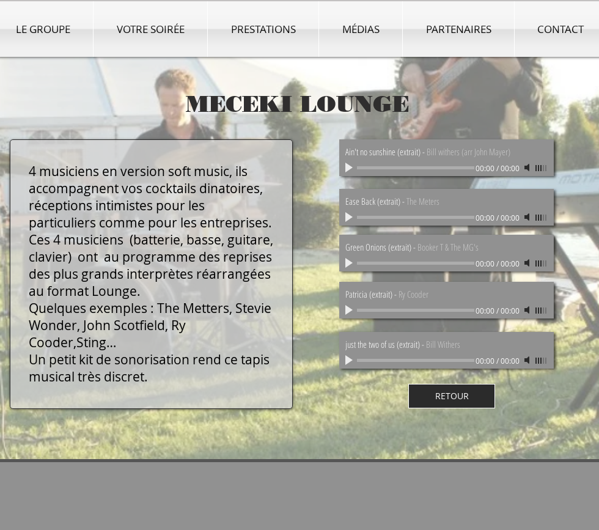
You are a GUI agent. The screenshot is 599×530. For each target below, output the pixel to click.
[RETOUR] (451, 396)
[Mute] (528, 360)
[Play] (350, 360)
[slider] (541, 361)
